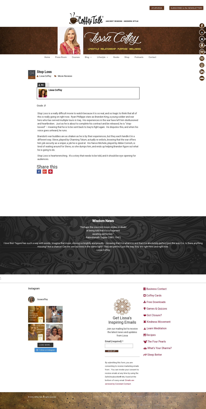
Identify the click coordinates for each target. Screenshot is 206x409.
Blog (88, 57)
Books (116, 57)
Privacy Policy (160, 405)
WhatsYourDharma (121, 397)
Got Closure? (152, 397)
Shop (127, 57)
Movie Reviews (65, 76)
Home (47, 57)
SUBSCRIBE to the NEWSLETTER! (186, 8)
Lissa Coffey (45, 76)
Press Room (61, 57)
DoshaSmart (138, 397)
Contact (152, 57)
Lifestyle (102, 57)
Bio (42, 85)
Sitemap (173, 405)
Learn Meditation (169, 397)
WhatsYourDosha (101, 397)
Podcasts (139, 57)
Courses (76, 57)
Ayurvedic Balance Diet (126, 405)
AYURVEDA (156, 8)
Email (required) (114, 341)
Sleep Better (145, 405)
